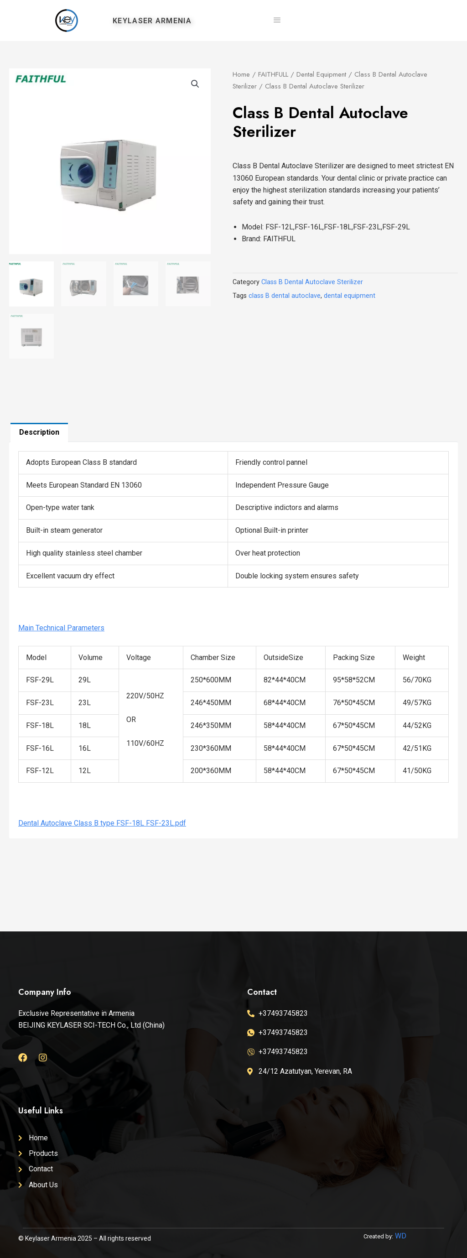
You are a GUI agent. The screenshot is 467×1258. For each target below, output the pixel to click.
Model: (253, 227)
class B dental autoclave (285, 296)
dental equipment (349, 296)
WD (400, 1236)
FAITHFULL (273, 74)
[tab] (39, 432)
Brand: (252, 238)
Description (39, 432)
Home (241, 74)
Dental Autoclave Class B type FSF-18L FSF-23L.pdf (102, 823)
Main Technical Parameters (61, 628)
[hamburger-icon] (276, 20)
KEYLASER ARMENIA (152, 20)
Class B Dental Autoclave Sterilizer (312, 282)
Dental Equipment (321, 74)
